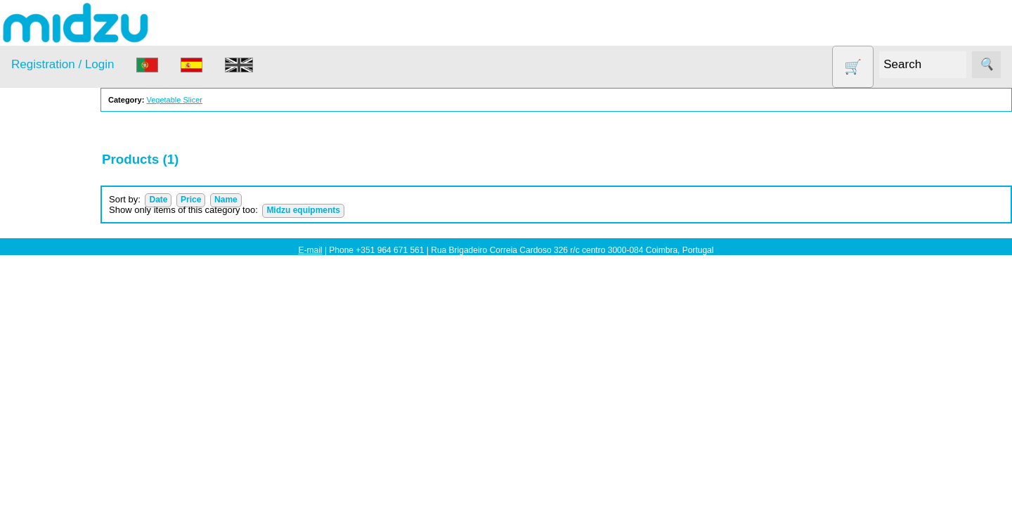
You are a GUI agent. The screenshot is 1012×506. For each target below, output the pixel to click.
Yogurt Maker (59, 428)
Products (30, 177)
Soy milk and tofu (68, 374)
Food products (62, 293)
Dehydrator (54, 239)
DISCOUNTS (59, 266)
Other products (63, 320)
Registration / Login (62, 64)
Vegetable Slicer (66, 402)
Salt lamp (50, 347)
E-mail (311, 250)
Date (198, 200)
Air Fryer (48, 212)
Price (231, 200)
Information (35, 463)
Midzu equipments (343, 210)
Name (266, 200)
